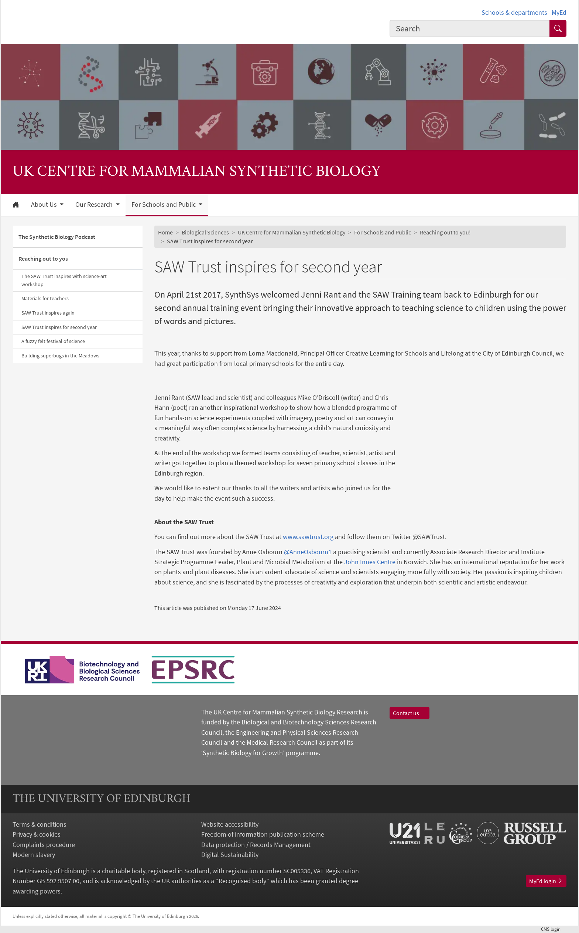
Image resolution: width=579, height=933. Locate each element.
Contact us (409, 713)
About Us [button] (44, 204)
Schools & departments (514, 12)
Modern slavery (34, 854)
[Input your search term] (470, 28)
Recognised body (242, 881)
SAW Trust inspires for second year (59, 327)
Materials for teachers (45, 298)
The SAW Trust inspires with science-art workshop (64, 280)
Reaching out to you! (445, 232)
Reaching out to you (43, 258)
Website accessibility (229, 824)
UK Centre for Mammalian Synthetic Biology (291, 232)
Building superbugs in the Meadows (60, 355)
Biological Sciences (205, 232)
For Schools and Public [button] (164, 204)
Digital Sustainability (229, 854)
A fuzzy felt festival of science (53, 341)
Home (165, 232)
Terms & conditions (39, 824)
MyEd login (546, 881)
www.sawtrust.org (308, 536)
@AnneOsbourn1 (308, 552)
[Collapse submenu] (136, 259)
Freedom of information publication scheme (262, 834)
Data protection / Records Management (256, 844)
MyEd (559, 12)
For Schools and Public (382, 232)
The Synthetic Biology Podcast (56, 236)
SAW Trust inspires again (48, 312)
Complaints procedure (44, 844)
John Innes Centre (369, 562)
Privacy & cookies (37, 834)
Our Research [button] (94, 204)
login (553, 929)
